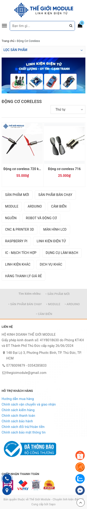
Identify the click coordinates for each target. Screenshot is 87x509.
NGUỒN (10, 218)
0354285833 (37, 365)
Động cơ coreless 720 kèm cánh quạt (22, 169)
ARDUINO (35, 206)
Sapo (52, 504)
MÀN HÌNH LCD (55, 229)
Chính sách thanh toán (18, 415)
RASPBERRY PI (16, 241)
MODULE (11, 206)
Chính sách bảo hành (17, 421)
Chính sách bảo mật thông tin (24, 432)
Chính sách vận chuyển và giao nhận (29, 404)
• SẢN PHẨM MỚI (57, 294)
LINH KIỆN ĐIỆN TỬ (51, 241)
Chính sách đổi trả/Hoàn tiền (23, 427)
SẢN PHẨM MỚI (17, 195)
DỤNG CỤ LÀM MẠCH (62, 253)
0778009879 (15, 365)
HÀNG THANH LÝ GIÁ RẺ (23, 276)
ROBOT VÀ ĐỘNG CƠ (41, 218)
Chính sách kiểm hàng (18, 410)
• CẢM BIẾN (44, 314)
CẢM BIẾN (58, 206)
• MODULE (53, 304)
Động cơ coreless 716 (64, 169)
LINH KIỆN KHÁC (17, 264)
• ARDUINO (72, 304)
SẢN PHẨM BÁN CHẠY (55, 195)
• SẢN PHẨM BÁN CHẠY (25, 304)
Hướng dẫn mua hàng (18, 399)
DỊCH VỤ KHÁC (51, 264)
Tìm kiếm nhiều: (30, 293)
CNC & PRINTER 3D (19, 229)
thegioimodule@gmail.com (26, 373)
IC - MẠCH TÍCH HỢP (20, 253)
